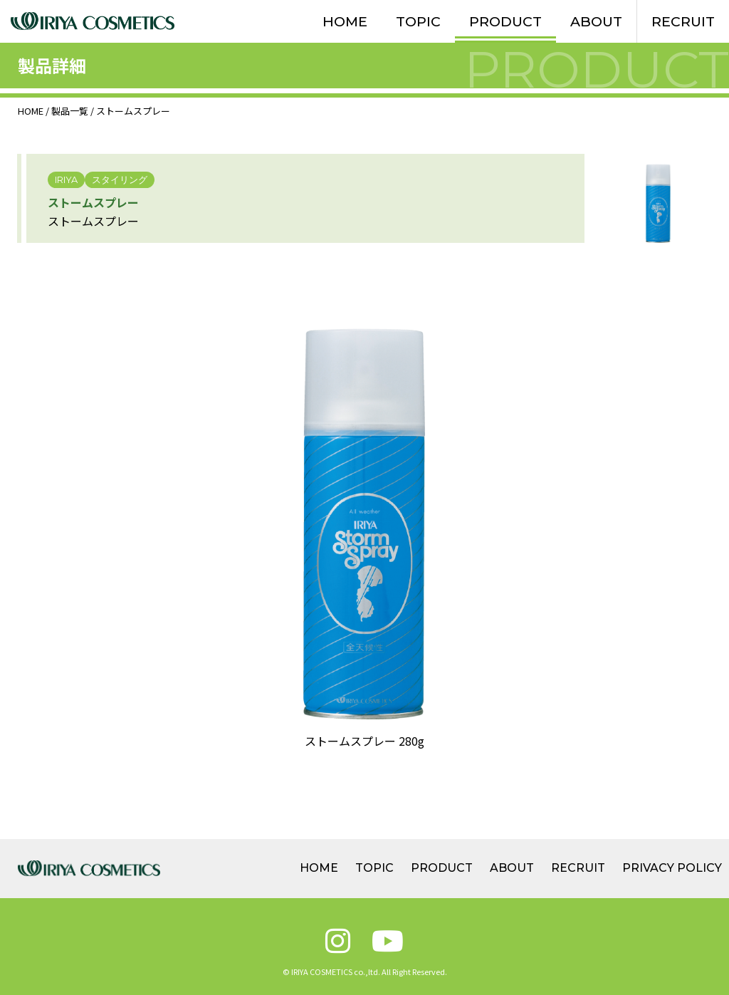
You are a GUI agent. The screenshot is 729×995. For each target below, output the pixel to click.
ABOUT (596, 21)
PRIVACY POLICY (672, 868)
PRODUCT (505, 21)
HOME (344, 21)
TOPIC (418, 21)
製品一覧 (69, 111)
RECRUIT (683, 21)
